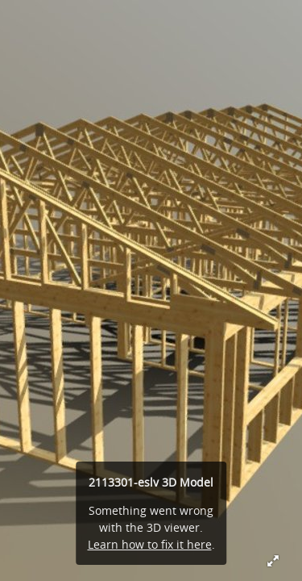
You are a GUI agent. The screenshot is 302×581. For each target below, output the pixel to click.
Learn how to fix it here (150, 544)
